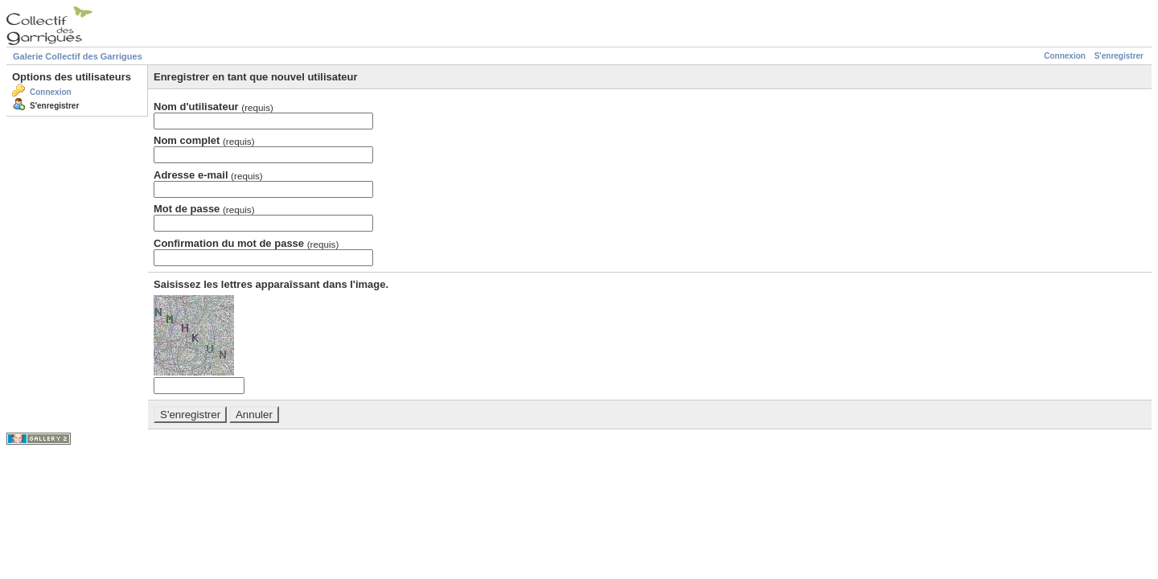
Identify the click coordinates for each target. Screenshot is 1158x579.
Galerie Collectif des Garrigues (77, 56)
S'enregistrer (1119, 55)
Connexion (1065, 55)
